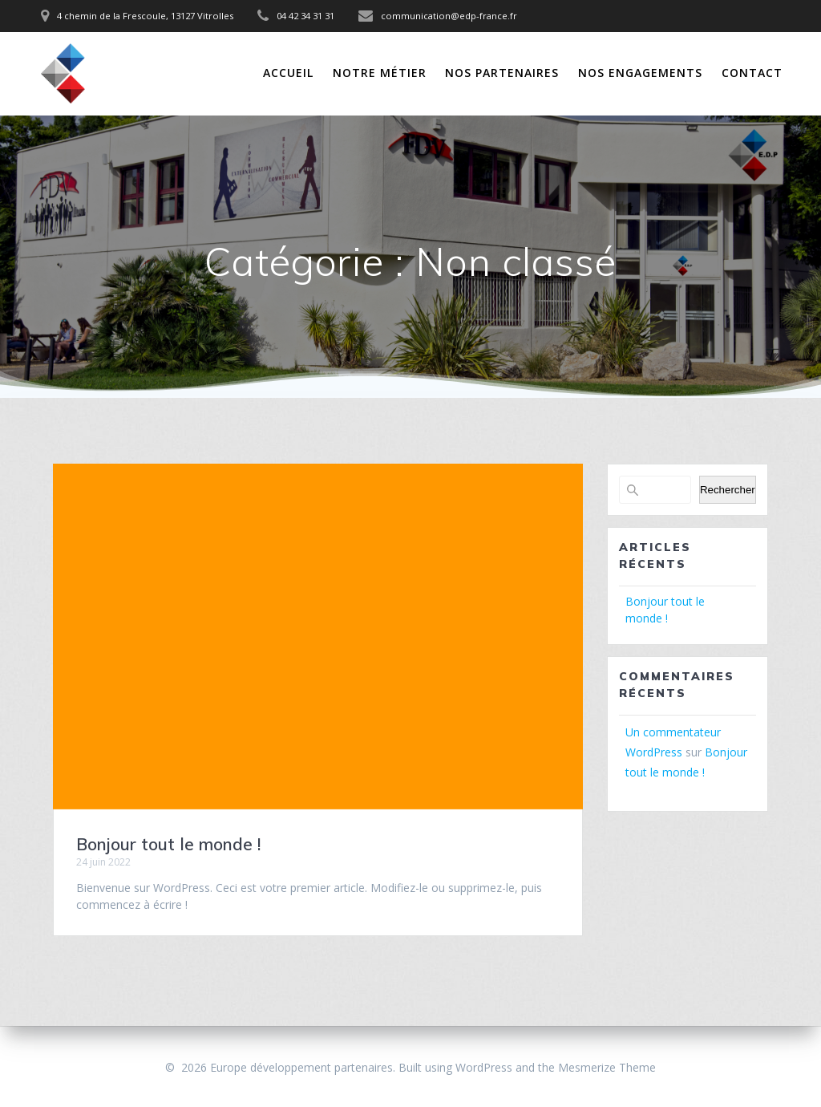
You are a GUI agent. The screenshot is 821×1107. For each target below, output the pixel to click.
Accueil (288, 72)
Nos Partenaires (502, 72)
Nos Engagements (640, 72)
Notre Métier (380, 72)
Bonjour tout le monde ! (168, 843)
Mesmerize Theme (607, 1067)
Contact (752, 72)
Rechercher (727, 490)
